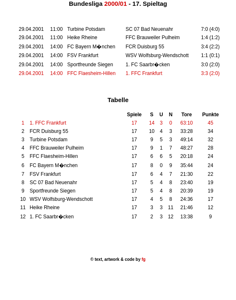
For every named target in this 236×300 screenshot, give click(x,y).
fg (142, 259)
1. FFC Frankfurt (144, 73)
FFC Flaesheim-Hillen (91, 73)
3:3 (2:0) (210, 73)
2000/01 (115, 3)
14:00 (56, 73)
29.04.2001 (31, 73)
